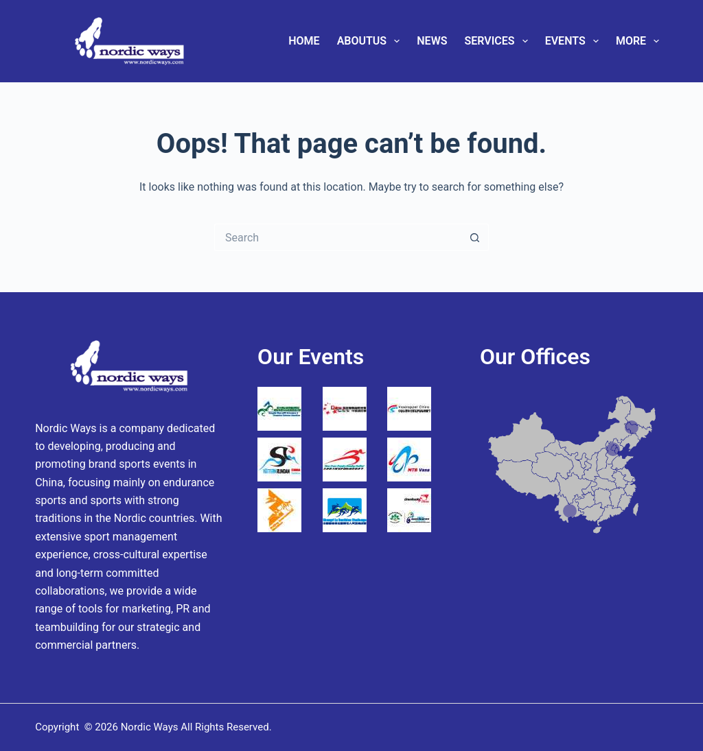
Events (574, 41)
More (640, 41)
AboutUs (371, 41)
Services (498, 41)
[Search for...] (337, 237)
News (432, 40)
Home (303, 40)
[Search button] (475, 237)
